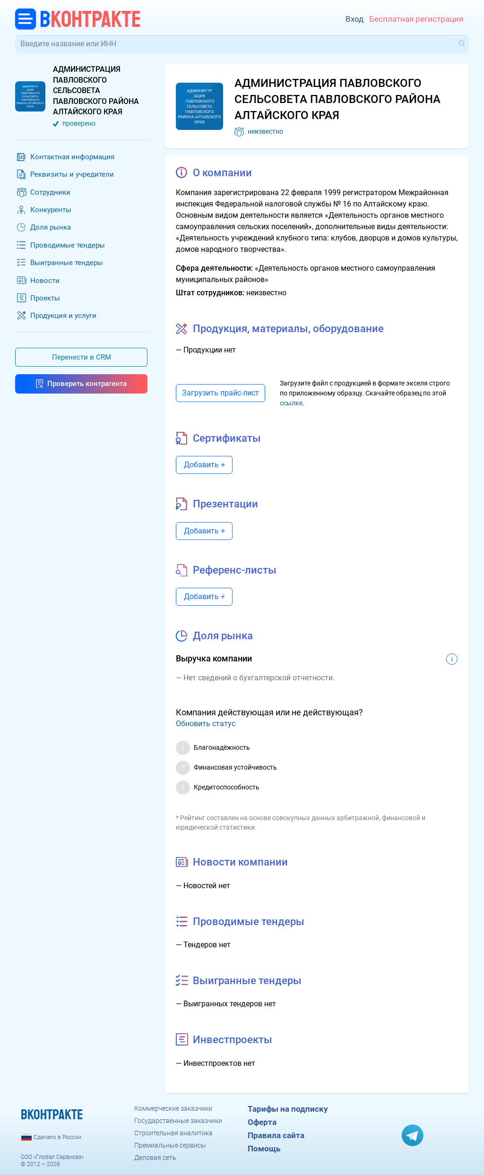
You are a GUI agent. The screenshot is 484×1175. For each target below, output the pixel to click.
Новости (45, 280)
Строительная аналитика (173, 1133)
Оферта (262, 1122)
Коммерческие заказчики (173, 1108)
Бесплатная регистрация (416, 19)
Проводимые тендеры (67, 245)
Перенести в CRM (81, 357)
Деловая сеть (155, 1157)
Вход (354, 19)
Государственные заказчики (178, 1120)
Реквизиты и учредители (72, 174)
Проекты (45, 298)
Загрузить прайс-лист (220, 392)
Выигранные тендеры (66, 262)
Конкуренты (50, 210)
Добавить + (204, 464)
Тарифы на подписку (288, 1109)
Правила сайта (276, 1135)
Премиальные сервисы (170, 1145)
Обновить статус (205, 723)
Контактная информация (72, 157)
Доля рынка (50, 227)
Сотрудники (50, 192)
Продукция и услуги (63, 315)
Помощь (264, 1148)
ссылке (291, 403)
